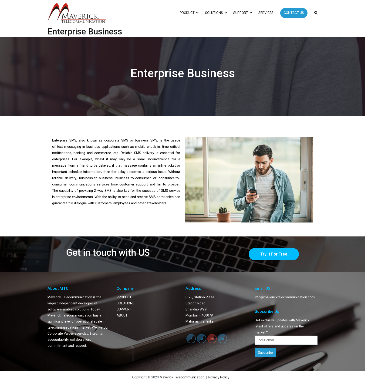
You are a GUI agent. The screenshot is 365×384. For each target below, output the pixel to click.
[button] (274, 254)
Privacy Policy (218, 377)
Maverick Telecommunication (182, 377)
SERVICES (266, 13)
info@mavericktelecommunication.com (285, 297)
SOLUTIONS (214, 13)
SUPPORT (240, 13)
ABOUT (122, 315)
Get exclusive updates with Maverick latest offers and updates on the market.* (286, 331)
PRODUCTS (125, 297)
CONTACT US (294, 13)
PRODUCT (187, 13)
